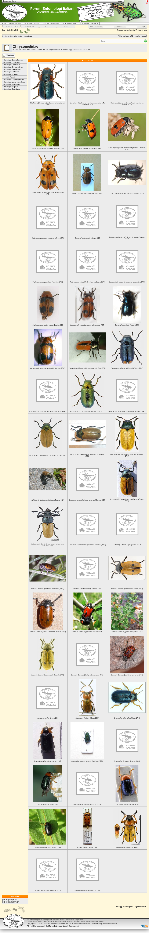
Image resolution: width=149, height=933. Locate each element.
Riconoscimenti (74, 926)
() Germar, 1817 (47, 455)
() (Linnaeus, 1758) (126, 148)
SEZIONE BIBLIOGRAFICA (88, 23)
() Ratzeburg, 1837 (87, 148)
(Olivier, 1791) (87, 847)
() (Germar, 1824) (48, 500)
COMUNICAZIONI (15, 23)
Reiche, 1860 (47, 718)
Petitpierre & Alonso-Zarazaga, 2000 (127, 238)
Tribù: (10, 77)
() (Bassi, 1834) (127, 368)
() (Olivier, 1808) (87, 632)
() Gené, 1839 (87, 368)
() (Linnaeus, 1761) (127, 455)
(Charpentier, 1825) (87, 804)
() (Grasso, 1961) (47, 632)
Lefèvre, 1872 (87, 238)
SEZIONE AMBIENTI (69, 23)
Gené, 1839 (47, 804)
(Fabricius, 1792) (47, 282)
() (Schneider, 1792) (87, 455)
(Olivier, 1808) (87, 718)
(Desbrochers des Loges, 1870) (87, 282)
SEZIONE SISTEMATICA (51, 23)
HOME (4, 23)
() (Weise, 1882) (127, 589)
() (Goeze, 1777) (127, 103)
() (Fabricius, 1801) (87, 589)
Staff (57, 926)
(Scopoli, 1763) (47, 368)
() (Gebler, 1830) (126, 500)
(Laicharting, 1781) (127, 282)
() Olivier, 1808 (87, 193)
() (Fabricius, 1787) (87, 411)
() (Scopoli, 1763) (47, 675)
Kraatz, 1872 (47, 325)
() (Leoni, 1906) (47, 103)
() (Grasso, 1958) (127, 545)
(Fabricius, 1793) (87, 761)
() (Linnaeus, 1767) (127, 675)
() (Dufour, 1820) (127, 632)
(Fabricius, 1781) (87, 890)
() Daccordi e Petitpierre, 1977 (48, 148)
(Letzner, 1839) (127, 761)
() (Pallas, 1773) (47, 193)
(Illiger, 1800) (127, 847)
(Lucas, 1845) (127, 325)
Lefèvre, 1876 (48, 238)
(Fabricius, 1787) (47, 890)
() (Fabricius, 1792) (47, 544)
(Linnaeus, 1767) (87, 325)
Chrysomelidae (25, 36)
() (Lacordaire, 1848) (127, 411)
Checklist (13, 36)
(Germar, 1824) (127, 193)
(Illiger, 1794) (127, 718)
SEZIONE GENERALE (31, 23)
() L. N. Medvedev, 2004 (87, 103)
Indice (5, 36)
